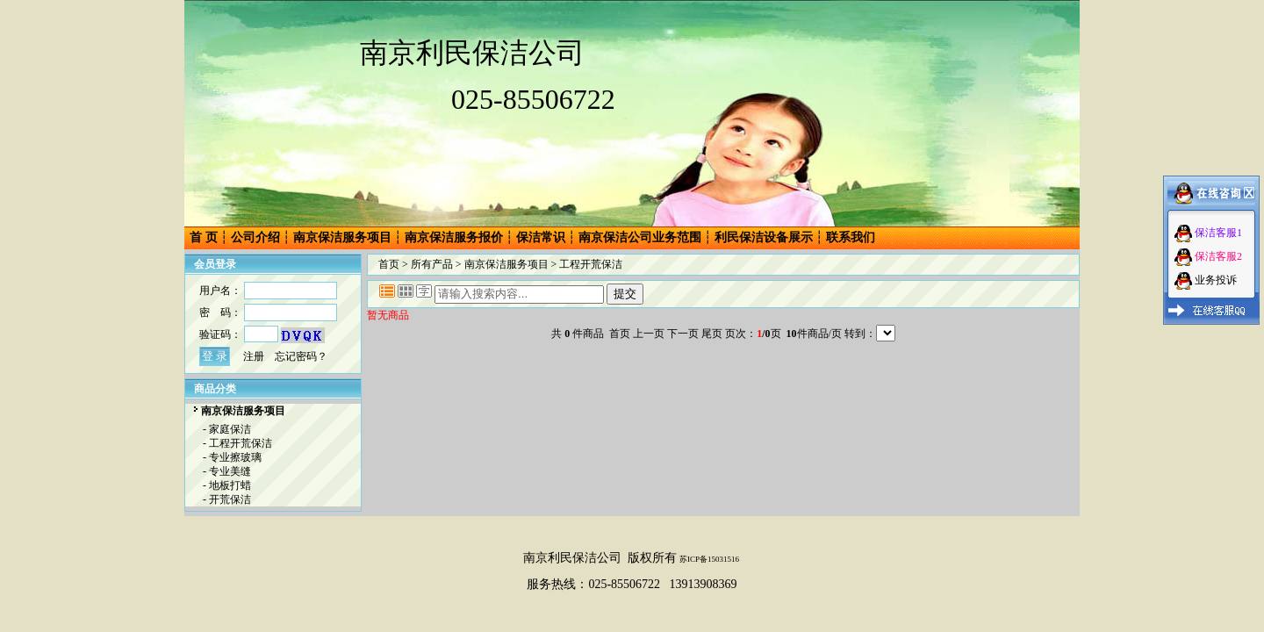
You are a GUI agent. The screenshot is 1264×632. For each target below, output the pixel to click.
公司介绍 (255, 237)
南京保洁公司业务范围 (639, 237)
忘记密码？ (301, 356)
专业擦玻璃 (235, 457)
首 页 (204, 237)
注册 (253, 356)
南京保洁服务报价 (454, 237)
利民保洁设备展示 (764, 237)
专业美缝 (230, 471)
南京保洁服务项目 (342, 237)
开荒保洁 (230, 499)
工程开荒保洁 (240, 443)
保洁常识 (540, 237)
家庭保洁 (230, 429)
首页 (388, 264)
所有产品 (432, 264)
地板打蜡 (230, 485)
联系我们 (850, 237)
